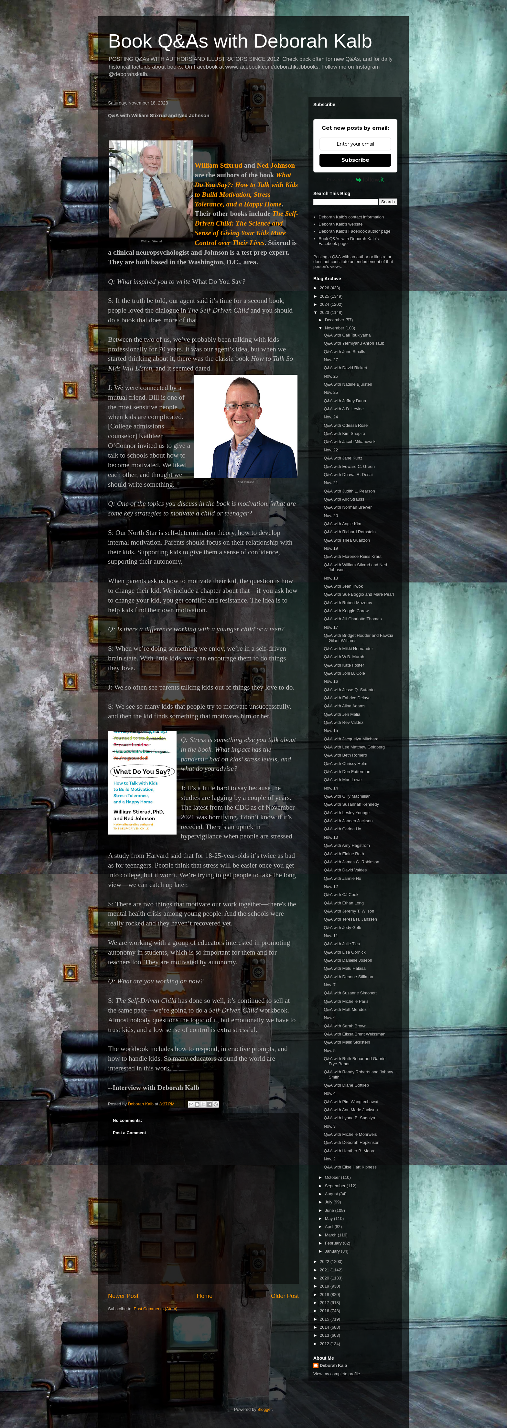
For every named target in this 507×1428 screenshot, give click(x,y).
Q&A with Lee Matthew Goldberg (354, 747)
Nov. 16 (331, 681)
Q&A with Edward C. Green (349, 466)
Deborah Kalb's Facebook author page (354, 231)
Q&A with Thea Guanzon (347, 540)
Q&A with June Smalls (344, 351)
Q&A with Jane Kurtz (343, 458)
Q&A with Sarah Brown (345, 1026)
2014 (325, 1327)
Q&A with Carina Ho (342, 828)
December (335, 319)
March (331, 1235)
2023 (325, 312)
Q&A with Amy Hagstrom (347, 845)
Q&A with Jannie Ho (342, 878)
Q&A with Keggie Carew (346, 610)
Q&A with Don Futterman (347, 771)
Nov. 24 (331, 417)
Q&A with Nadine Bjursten (348, 384)
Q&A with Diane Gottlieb (346, 1085)
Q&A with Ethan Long (344, 903)
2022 (325, 1261)
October (333, 1177)
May (329, 1218)
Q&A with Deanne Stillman (348, 976)
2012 (325, 1343)
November (335, 328)
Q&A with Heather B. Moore (349, 1150)
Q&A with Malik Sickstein (347, 1042)
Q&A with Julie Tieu (342, 943)
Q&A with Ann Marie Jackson (351, 1109)
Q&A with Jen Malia (342, 714)
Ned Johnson (276, 165)
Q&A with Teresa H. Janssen (350, 919)
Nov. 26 (331, 376)
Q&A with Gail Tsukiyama (347, 335)
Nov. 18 (331, 578)
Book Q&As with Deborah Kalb (240, 41)
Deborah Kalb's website (340, 224)
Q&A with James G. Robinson (351, 861)
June (330, 1210)
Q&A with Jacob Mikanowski (350, 441)
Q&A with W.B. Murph (344, 656)
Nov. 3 (330, 1126)
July (329, 1202)
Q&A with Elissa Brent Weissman (354, 1034)
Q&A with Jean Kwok (343, 586)
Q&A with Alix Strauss (344, 499)
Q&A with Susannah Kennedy (351, 804)
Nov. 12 (331, 886)
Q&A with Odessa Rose (346, 425)
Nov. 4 (330, 1093)
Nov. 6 (330, 1017)
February (334, 1243)
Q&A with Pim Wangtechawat (351, 1101)
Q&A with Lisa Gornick (344, 952)
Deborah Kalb (333, 1365)
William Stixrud (218, 165)
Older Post (285, 1296)
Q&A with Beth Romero (345, 755)
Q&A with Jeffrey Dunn (345, 400)
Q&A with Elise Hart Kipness (350, 1167)
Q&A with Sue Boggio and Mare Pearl (359, 594)
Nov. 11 (331, 935)
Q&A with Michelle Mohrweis (350, 1134)
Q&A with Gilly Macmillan (347, 796)
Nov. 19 (331, 548)
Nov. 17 (331, 627)
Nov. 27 (331, 359)
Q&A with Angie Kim (342, 523)
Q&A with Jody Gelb (342, 927)
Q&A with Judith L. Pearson (349, 491)
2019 (325, 1286)
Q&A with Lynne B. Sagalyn (349, 1117)
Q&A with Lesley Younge (347, 812)
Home (205, 1296)
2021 (325, 1269)
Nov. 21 (331, 482)
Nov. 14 (331, 788)
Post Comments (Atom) (156, 1308)
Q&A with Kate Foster (344, 665)
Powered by (355, 179)
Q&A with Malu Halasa (344, 968)
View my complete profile (336, 1373)
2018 (325, 1294)
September (336, 1185)
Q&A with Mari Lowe (342, 779)
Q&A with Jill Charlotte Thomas (353, 618)
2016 (325, 1310)
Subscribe (355, 160)
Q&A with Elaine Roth (344, 853)
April (330, 1226)
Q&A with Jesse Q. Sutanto (349, 689)
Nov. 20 (331, 515)
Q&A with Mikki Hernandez (348, 648)
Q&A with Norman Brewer (348, 507)
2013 (325, 1335)
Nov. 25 (331, 392)
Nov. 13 (331, 837)
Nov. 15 (331, 730)
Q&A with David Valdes (345, 870)
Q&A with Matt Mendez (345, 1009)
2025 (325, 296)
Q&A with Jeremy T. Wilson (349, 911)
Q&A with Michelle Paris (346, 1001)
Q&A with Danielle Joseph (348, 960)
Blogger (264, 1409)
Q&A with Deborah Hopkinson (351, 1142)
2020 (325, 1278)
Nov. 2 (330, 1159)
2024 (325, 304)
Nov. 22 (331, 450)
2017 (325, 1302)
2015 (325, 1319)
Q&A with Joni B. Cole (344, 673)
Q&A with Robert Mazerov (348, 602)
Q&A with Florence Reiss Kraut (352, 556)
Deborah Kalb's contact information (351, 217)
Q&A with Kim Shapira (344, 433)
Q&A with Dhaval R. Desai (348, 474)
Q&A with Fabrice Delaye (347, 697)
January (333, 1251)
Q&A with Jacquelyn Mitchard (351, 738)
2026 (325, 287)
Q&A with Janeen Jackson (348, 820)
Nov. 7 (330, 984)
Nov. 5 (330, 1050)
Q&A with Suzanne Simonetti (350, 993)
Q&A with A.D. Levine (344, 408)
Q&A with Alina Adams (344, 705)
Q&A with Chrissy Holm (345, 763)
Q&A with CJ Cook (341, 894)
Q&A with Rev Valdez (343, 722)
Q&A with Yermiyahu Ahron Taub (354, 343)
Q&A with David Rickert (345, 367)
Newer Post (123, 1296)
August (332, 1193)
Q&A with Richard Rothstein (349, 531)
